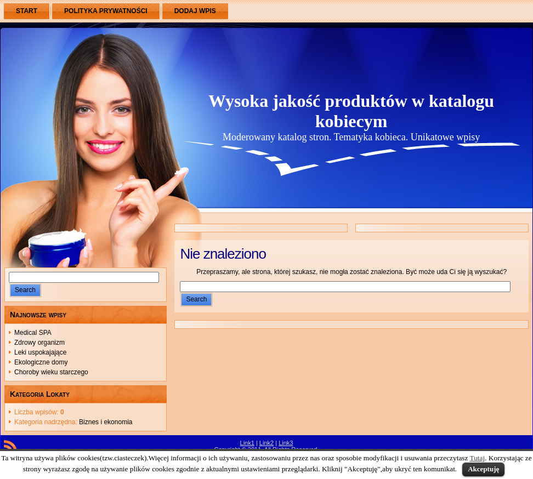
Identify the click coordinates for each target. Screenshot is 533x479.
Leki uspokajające (40, 352)
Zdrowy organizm (39, 342)
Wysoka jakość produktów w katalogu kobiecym (351, 111)
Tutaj (477, 458)
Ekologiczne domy (40, 362)
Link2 (266, 443)
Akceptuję (483, 469)
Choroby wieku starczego (51, 372)
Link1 (247, 443)
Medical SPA (33, 333)
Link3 (286, 443)
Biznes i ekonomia (105, 422)
